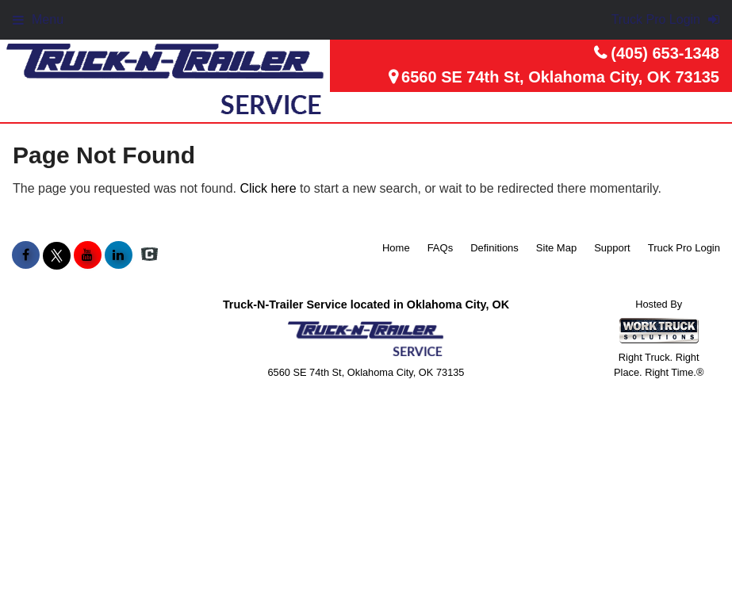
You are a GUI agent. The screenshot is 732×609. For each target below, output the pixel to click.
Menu (38, 19)
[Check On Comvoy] (149, 255)
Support (612, 248)
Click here (268, 188)
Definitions (494, 248)
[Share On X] (57, 255)
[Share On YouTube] (88, 255)
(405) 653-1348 (665, 53)
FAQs (440, 248)
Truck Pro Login (684, 248)
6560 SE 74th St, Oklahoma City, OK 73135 (560, 77)
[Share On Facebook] (26, 255)
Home (396, 248)
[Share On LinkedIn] (118, 255)
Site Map (556, 248)
